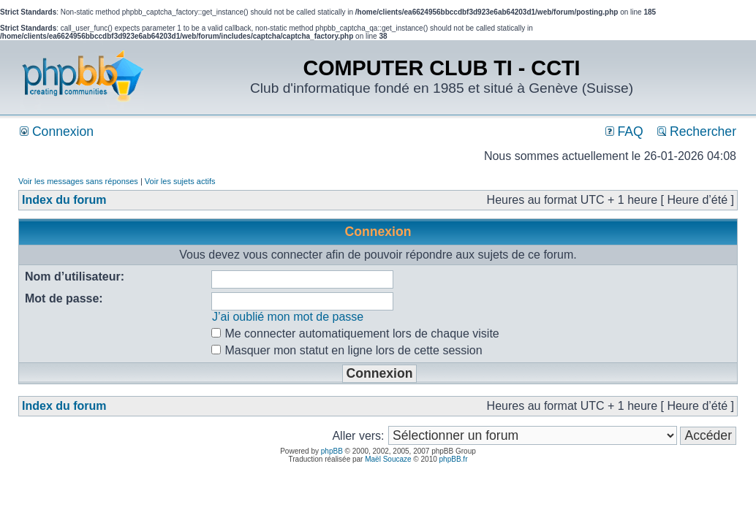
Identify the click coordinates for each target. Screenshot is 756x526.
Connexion (57, 131)
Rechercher (696, 131)
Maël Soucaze (388, 459)
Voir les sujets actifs (180, 181)
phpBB (332, 451)
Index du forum (64, 200)
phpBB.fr (453, 459)
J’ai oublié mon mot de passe (287, 316)
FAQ (624, 131)
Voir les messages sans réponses (78, 181)
